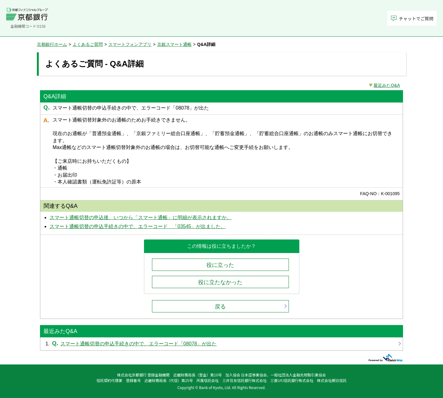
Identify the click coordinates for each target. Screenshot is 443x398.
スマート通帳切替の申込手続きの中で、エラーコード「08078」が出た (221, 343)
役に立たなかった (220, 282)
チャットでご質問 (416, 18)
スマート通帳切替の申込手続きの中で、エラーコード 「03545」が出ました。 (138, 226)
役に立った (220, 265)
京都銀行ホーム (52, 44)
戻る (220, 307)
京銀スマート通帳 (174, 44)
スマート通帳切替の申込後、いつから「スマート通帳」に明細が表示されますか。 (141, 217)
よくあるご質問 (88, 44)
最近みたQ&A (386, 85)
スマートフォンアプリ (129, 44)
